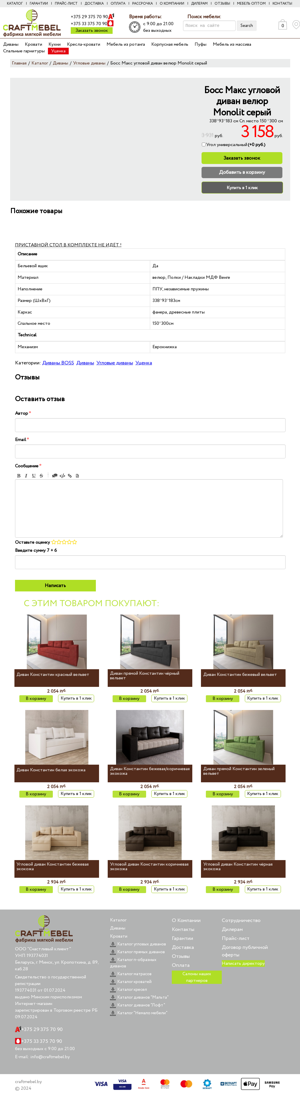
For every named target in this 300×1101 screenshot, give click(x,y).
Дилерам (199, 3)
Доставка (94, 3)
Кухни (55, 44)
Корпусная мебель (169, 44)
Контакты (282, 3)
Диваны (10, 44)
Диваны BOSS (58, 363)
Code (62, 476)
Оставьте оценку (32, 542)
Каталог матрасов (131, 974)
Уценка (58, 51)
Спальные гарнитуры (24, 51)
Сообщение (28, 466)
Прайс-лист (66, 3)
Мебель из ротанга (126, 44)
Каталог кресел (128, 989)
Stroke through (41, 476)
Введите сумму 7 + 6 (36, 550)
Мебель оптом (251, 3)
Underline (34, 476)
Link (70, 476)
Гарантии (39, 3)
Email (22, 439)
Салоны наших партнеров (196, 977)
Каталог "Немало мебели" (138, 1013)
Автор (23, 413)
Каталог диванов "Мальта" (139, 997)
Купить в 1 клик (242, 188)
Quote (55, 476)
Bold (19, 476)
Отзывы (222, 3)
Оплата (118, 3)
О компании (172, 3)
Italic (26, 476)
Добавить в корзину (242, 172)
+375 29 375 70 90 (89, 17)
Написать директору (243, 963)
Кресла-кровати (83, 44)
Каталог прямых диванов (137, 952)
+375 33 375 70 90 (89, 24)
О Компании (186, 920)
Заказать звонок (91, 30)
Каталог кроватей (131, 982)
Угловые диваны (114, 363)
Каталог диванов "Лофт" (137, 1005)
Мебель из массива (232, 44)
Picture (77, 476)
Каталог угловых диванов (138, 944)
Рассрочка (142, 3)
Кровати (33, 44)
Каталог (15, 3)
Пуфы (200, 44)
